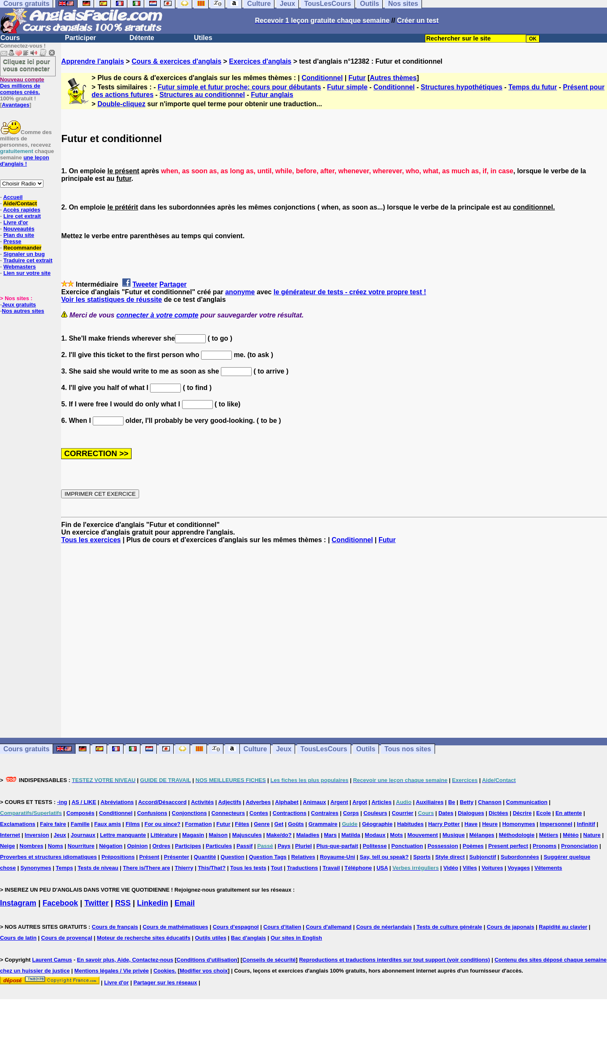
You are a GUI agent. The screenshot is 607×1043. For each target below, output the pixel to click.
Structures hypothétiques (461, 87)
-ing (62, 802)
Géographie (377, 824)
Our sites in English (296, 938)
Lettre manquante (123, 835)
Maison (218, 835)
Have (471, 824)
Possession (442, 846)
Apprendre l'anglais (92, 61)
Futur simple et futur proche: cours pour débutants (239, 87)
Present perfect (508, 846)
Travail (331, 868)
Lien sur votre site (27, 273)
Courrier (402, 813)
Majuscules (247, 835)
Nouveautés (19, 229)
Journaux (83, 835)
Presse (12, 241)
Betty (467, 802)
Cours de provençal (66, 938)
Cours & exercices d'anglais (176, 61)
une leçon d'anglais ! (24, 160)
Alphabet (287, 802)
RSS (123, 903)
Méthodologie (516, 835)
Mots (396, 835)
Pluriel (303, 846)
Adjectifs (230, 802)
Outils (365, 749)
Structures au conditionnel (202, 94)
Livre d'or (15, 222)
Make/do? (279, 835)
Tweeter (144, 284)
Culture (255, 749)
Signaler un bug (24, 254)
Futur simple (347, 87)
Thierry (184, 868)
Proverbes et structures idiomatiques (48, 857)
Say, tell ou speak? (384, 857)
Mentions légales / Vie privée (111, 971)
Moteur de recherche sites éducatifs (144, 938)
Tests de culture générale (449, 927)
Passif (244, 846)
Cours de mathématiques (175, 927)
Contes (259, 813)
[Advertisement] (334, 641)
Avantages (15, 105)
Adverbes (258, 802)
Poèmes (472, 846)
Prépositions (118, 857)
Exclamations (17, 824)
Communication (527, 802)
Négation (111, 846)
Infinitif (586, 824)
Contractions (289, 813)
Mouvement (423, 835)
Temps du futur (532, 87)
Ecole (543, 813)
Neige (7, 846)
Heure (490, 824)
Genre (262, 824)
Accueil (12, 197)
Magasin (193, 835)
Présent (149, 857)
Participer (80, 37)
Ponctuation (407, 846)
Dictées (498, 813)
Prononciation (579, 846)
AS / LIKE (84, 802)
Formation (198, 824)
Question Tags (268, 857)
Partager (173, 284)
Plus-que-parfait (337, 846)
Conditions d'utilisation (207, 960)
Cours (10, 37)
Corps (351, 813)
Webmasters (19, 266)
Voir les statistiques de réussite (111, 299)
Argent (339, 802)
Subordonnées (520, 857)
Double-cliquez (121, 104)
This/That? (212, 868)
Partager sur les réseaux (165, 982)
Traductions (302, 868)
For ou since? (162, 824)
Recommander (22, 248)
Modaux (375, 835)
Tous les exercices (91, 539)
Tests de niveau (98, 868)
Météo (571, 835)
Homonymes (518, 824)
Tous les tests (248, 868)
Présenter (176, 857)
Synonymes (35, 868)
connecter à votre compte (157, 315)
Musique (454, 835)
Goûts (296, 824)
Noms (55, 846)
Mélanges (481, 835)
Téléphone (358, 868)
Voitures (492, 868)
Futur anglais (272, 94)
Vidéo (450, 868)
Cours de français (115, 927)
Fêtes (242, 824)
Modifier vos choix (204, 971)
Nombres (31, 846)
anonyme (240, 292)
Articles (381, 802)
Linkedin (152, 903)
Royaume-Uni (337, 857)
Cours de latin (18, 938)
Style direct (450, 857)
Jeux (283, 749)
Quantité (205, 857)
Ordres (161, 846)
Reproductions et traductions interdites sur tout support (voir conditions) (394, 960)
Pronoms (544, 846)
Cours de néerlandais (384, 927)
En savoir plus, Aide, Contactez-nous (125, 960)
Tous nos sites (407, 749)
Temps (64, 868)
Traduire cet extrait (27, 260)
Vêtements (548, 868)
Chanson (490, 802)
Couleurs (375, 813)
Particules (219, 846)
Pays (284, 846)
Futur (357, 77)
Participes (188, 846)
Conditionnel (322, 77)
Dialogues (471, 813)
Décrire (522, 813)
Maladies (308, 835)
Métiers (549, 835)
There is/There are (146, 868)
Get (279, 824)
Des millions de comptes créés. (22, 85)
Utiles (203, 37)
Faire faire (53, 824)
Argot (359, 802)
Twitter (96, 903)
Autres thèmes (393, 77)
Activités (202, 802)
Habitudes (410, 824)
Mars (330, 835)
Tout (276, 868)
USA (382, 868)
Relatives (303, 857)
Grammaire (323, 824)
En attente (569, 813)
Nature (592, 835)
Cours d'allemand (329, 927)
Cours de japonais (510, 927)
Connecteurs (227, 813)
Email (185, 903)
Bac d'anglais (248, 938)
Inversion (37, 835)
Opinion (137, 846)
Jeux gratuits (19, 304)
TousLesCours (324, 749)
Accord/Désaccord (162, 802)
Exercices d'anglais (260, 61)
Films (133, 824)
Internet (10, 835)
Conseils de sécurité (268, 960)
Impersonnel (556, 824)
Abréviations (117, 802)
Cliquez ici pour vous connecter (26, 65)
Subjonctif (482, 857)
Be (451, 802)
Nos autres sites (23, 311)
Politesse (375, 846)
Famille (80, 824)
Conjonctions (189, 813)
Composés (80, 813)
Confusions (152, 813)
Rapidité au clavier (563, 927)
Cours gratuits (26, 749)
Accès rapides (21, 210)
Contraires (324, 813)
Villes (470, 868)
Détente (141, 37)
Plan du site (18, 235)
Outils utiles (210, 938)
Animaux (314, 802)
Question (232, 857)
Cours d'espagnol (236, 927)
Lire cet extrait (22, 216)
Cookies (164, 971)
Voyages (519, 868)
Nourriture (81, 846)
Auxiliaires (429, 802)
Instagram (18, 903)
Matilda (350, 835)
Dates (445, 813)
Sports (421, 857)
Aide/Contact (20, 203)
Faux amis (107, 824)
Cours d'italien (282, 927)
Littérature (163, 835)
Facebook (60, 903)
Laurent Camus (52, 960)
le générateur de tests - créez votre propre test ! (350, 292)
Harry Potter (444, 824)
